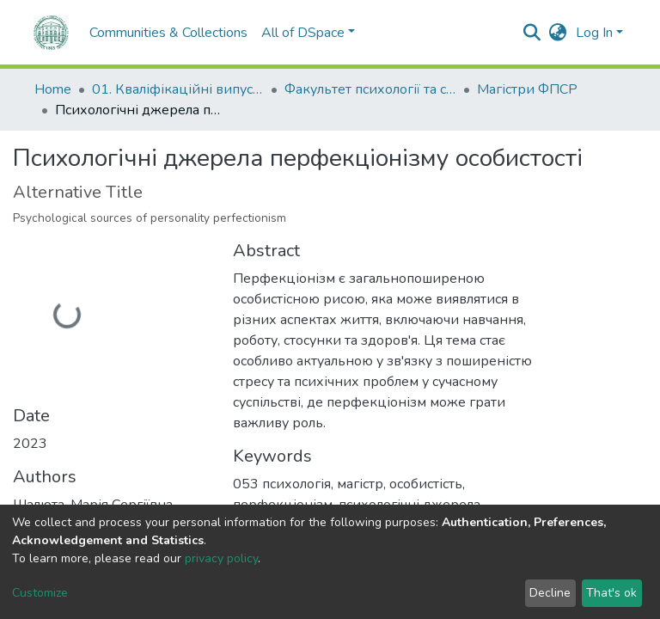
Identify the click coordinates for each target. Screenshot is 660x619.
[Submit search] (532, 32)
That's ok (611, 593)
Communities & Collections (133, 32)
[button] (558, 32)
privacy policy (221, 558)
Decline (550, 593)
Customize (40, 593)
